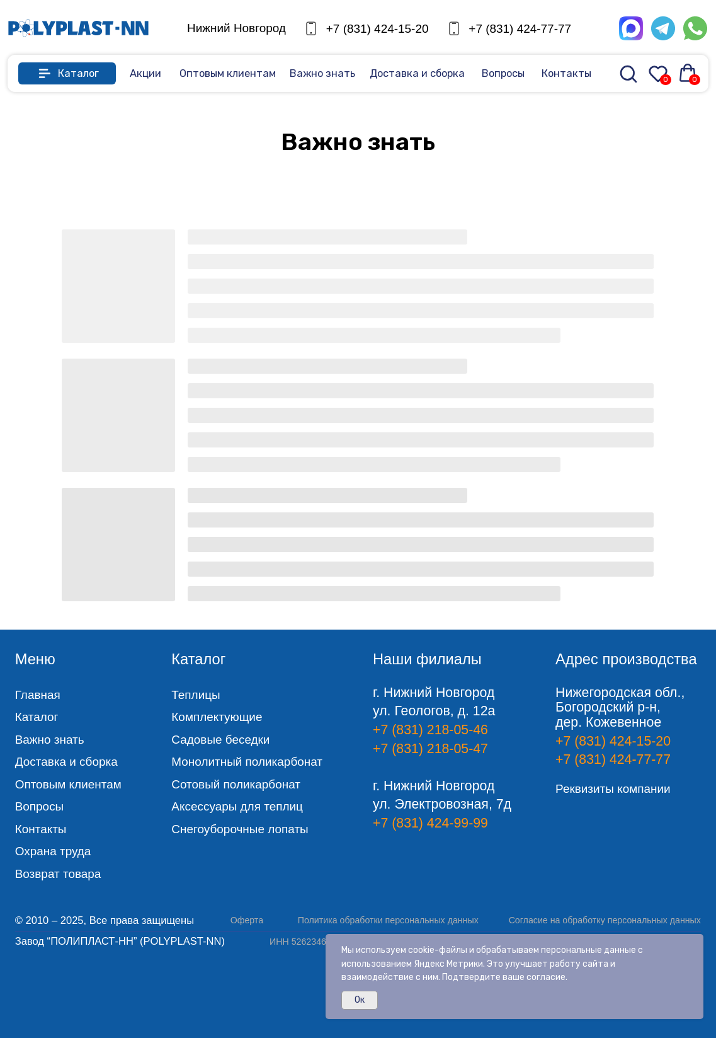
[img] (78, 28)
